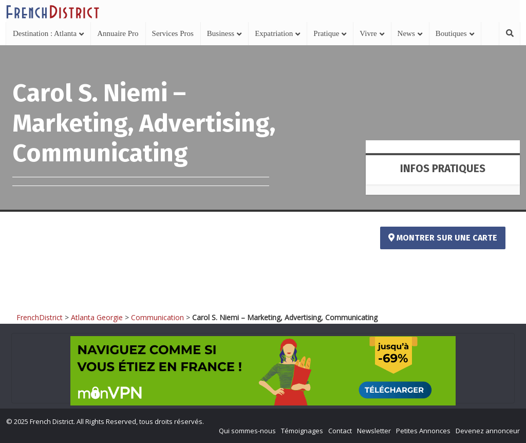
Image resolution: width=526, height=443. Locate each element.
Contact (340, 430)
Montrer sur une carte (442, 238)
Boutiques (451, 33)
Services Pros (173, 33)
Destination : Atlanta (45, 33)
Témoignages (302, 430)
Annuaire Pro (117, 33)
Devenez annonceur (488, 430)
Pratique (326, 33)
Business (220, 33)
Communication (157, 317)
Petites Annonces (423, 430)
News (406, 33)
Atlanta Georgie (97, 317)
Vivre (368, 33)
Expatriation (274, 33)
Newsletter (374, 430)
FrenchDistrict (39, 317)
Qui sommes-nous (247, 430)
